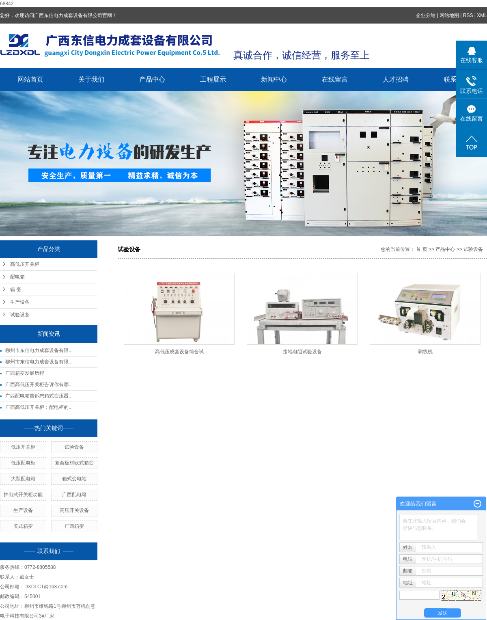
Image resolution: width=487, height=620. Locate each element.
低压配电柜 (23, 463)
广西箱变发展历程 (24, 373)
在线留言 (335, 79)
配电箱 (17, 277)
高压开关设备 (74, 510)
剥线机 (425, 351)
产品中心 (152, 79)
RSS (468, 15)
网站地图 (449, 15)
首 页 (421, 249)
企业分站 (425, 15)
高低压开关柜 (24, 264)
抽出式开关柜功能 (23, 494)
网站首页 (30, 79)
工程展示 (213, 79)
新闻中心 (274, 79)
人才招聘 (396, 79)
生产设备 (20, 302)
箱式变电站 (74, 479)
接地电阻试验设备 (302, 351)
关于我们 (91, 79)
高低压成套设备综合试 (179, 351)
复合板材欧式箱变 (74, 463)
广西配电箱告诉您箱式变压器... (39, 396)
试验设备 (20, 315)
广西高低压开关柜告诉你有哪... (39, 384)
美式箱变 (23, 526)
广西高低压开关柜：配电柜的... (39, 407)
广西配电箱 (74, 494)
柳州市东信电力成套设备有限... (39, 350)
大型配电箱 (23, 479)
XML (482, 15)
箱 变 (15, 289)
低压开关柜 (23, 447)
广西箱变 (74, 526)
